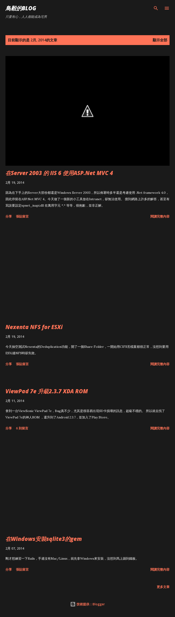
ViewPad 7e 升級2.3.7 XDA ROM (46, 391)
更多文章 (163, 587)
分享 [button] (8, 216)
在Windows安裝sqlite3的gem (43, 539)
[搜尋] (156, 8)
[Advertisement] (87, 272)
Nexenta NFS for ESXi (34, 327)
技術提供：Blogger (87, 604)
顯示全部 (160, 40)
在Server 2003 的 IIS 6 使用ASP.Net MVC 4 (59, 173)
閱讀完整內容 (160, 216)
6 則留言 (22, 428)
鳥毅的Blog (20, 8)
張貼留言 (22, 216)
